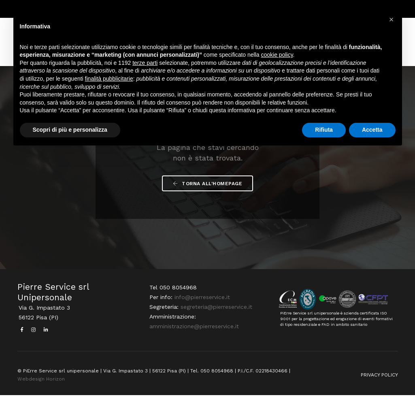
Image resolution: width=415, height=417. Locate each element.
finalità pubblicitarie (109, 80)
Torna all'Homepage (207, 205)
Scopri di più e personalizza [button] (70, 131)
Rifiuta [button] (324, 131)
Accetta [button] (372, 131)
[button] (391, 19)
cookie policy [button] (277, 56)
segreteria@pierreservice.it (215, 330)
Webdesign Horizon (41, 400)
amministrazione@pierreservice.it (193, 349)
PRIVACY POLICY (379, 396)
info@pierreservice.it (201, 320)
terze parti (144, 64)
